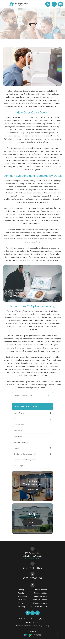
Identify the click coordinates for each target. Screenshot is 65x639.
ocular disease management (25, 460)
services (17, 419)
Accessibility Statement (23, 626)
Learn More (32, 490)
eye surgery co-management (25, 454)
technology (18, 466)
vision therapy (19, 413)
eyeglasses (18, 431)
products (17, 448)
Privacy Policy (37, 626)
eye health (18, 436)
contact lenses (19, 425)
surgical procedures (21, 442)
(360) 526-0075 (32, 568)
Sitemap (46, 626)
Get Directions (32, 559)
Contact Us (32, 522)
